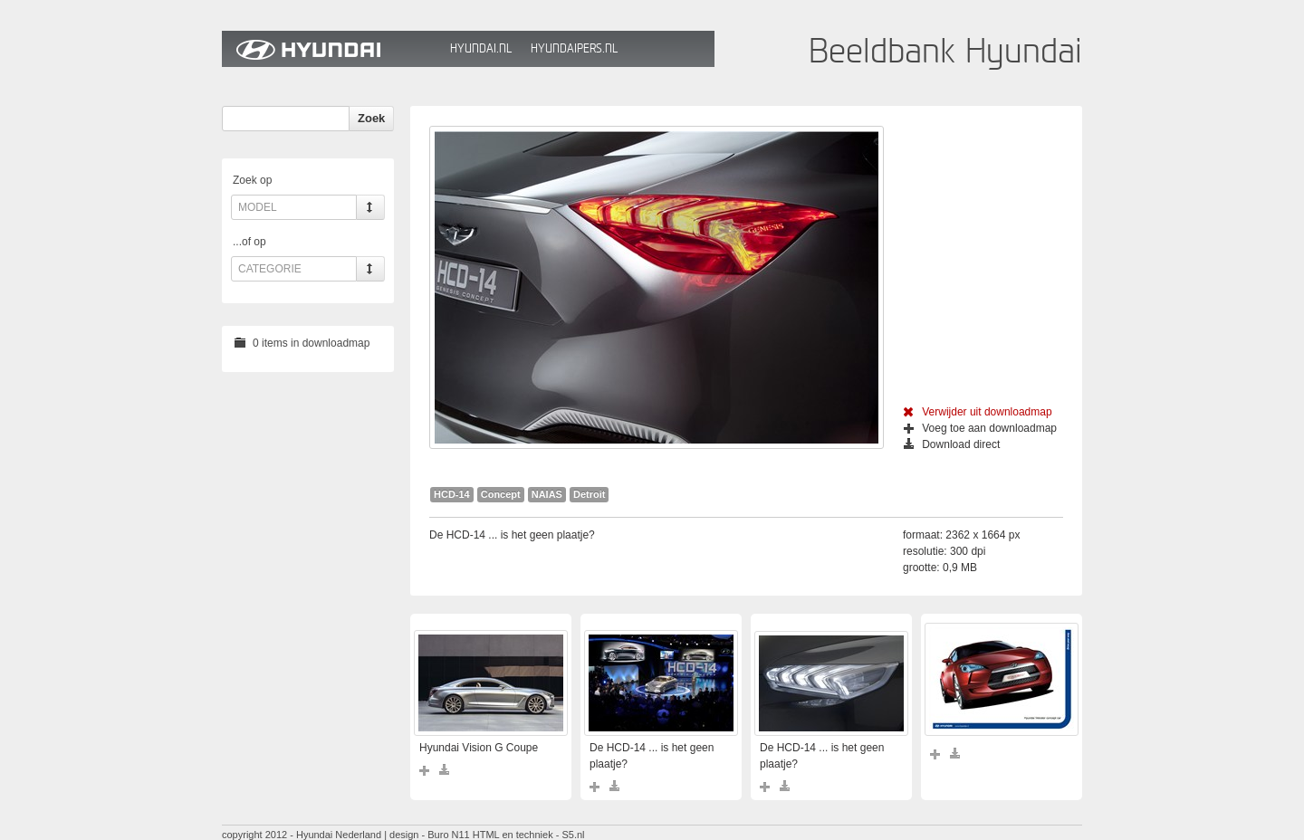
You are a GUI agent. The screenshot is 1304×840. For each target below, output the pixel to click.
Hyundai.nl (481, 48)
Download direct (952, 444)
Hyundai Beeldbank (331, 49)
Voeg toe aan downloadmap (980, 428)
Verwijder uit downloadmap (977, 412)
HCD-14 (452, 494)
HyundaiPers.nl (574, 48)
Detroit (589, 494)
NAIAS (547, 494)
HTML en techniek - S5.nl (529, 834)
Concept (501, 494)
